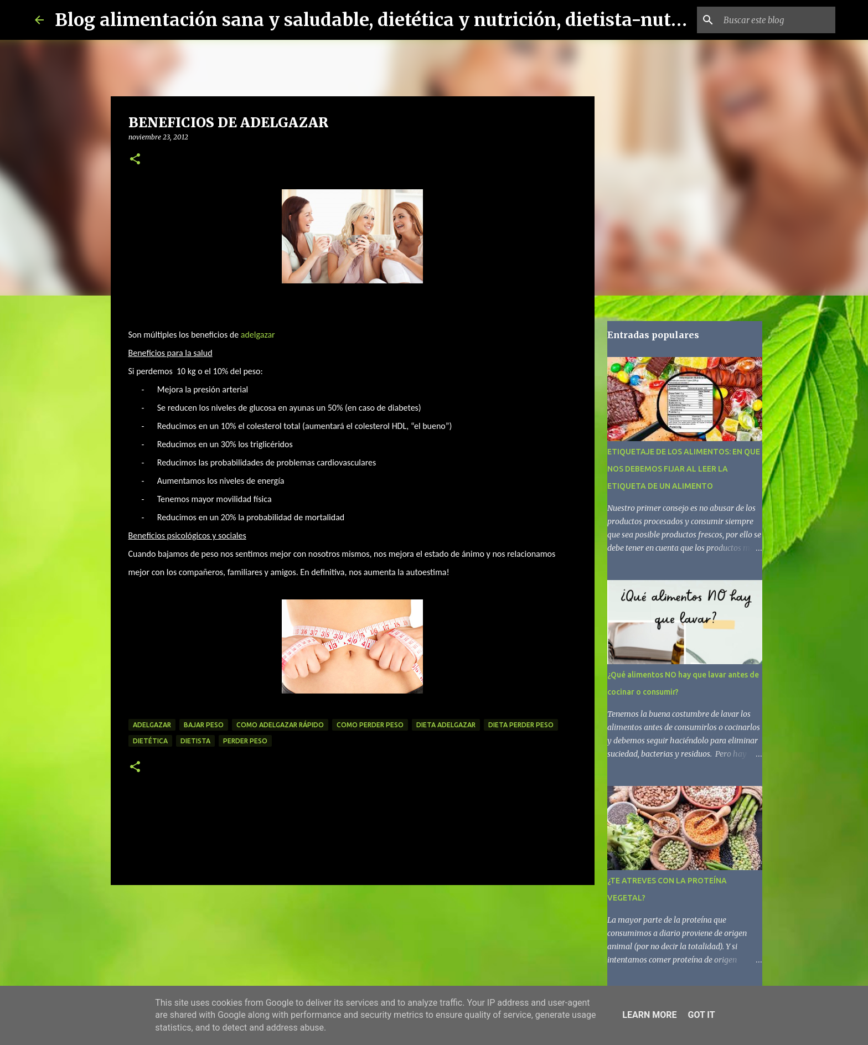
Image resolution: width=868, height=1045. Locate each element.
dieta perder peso (521, 724)
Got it (701, 1015)
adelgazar (258, 334)
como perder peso (370, 724)
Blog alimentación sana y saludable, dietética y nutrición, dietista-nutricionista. (408, 20)
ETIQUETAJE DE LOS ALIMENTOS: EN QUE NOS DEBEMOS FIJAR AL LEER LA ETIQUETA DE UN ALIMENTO (683, 468)
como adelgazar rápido (280, 724)
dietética (150, 740)
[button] (135, 159)
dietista (195, 740)
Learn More (649, 1015)
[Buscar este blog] (777, 20)
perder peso (245, 740)
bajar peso (204, 724)
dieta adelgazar (446, 724)
